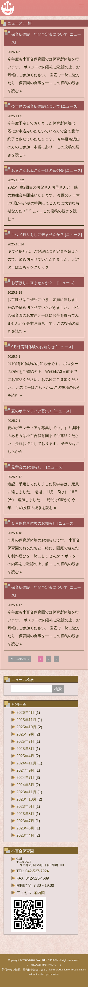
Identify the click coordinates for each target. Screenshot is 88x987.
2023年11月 (26, 792)
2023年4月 (25, 835)
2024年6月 (25, 785)
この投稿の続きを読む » (35, 508)
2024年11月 (26, 763)
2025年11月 (26, 720)
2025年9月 (25, 734)
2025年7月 (25, 741)
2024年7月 (25, 778)
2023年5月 (25, 828)
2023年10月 (26, 799)
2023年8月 (25, 814)
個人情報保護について (44, 964)
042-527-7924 (37, 871)
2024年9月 (25, 770)
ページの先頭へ (20, 658)
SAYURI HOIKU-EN (46, 960)
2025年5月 (25, 749)
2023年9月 (25, 806)
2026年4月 (25, 713)
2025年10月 (26, 727)
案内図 (39, 893)
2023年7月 (25, 821)
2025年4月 (25, 756)
